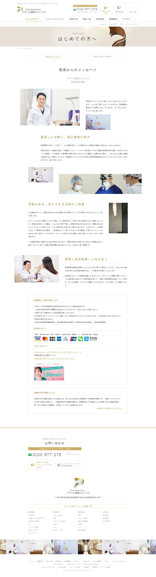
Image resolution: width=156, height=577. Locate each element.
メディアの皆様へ (106, 567)
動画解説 (113, 19)
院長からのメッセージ (74, 564)
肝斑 (54, 518)
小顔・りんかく (33, 530)
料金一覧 (87, 19)
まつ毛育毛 (106, 521)
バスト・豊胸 (82, 518)
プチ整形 (31, 515)
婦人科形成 (81, 530)
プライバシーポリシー (132, 24)
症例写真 (100, 19)
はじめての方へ (33, 19)
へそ (79, 527)
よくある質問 (113, 24)
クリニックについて (55, 19)
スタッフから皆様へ (75, 567)
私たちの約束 (62, 567)
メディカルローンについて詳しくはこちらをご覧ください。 (56, 352)
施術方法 (74, 19)
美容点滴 (106, 515)
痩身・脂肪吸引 (83, 521)
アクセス (126, 19)
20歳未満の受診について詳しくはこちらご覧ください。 (55, 358)
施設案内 (86, 567)
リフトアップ (32, 533)
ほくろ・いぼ (57, 530)
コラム (121, 24)
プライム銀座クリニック (78, 486)
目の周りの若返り (34, 521)
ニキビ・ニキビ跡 (59, 521)
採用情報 (95, 567)
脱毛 (79, 515)
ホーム (19, 48)
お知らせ (103, 24)
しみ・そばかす (58, 515)
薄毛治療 (106, 518)
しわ (54, 527)
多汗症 (80, 524)
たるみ (55, 524)
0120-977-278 (49, 454)
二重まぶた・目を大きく (36, 518)
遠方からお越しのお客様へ (91, 564)
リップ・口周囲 (33, 527)
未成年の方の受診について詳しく (109, 408)
